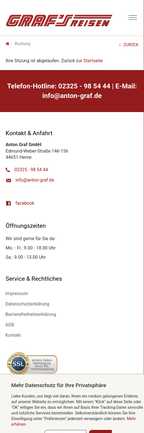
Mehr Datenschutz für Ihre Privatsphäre (58, 385)
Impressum (16, 293)
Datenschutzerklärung (27, 304)
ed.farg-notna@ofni (72, 96)
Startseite (93, 60)
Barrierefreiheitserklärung (30, 314)
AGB (9, 324)
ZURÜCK (128, 45)
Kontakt (13, 335)
